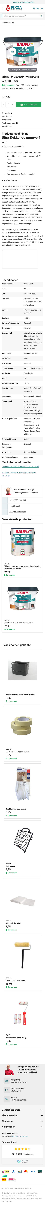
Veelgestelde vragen (17, 512)
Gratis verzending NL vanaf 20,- (31, 2)
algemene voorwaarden (24, 1198)
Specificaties (7, 116)
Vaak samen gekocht (10, 123)
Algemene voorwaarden (10, 1188)
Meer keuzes (7, 126)
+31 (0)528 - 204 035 (17, 500)
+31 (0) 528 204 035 (18, 1100)
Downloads (6, 120)
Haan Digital (33, 1193)
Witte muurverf (8, 23)
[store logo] (14, 8)
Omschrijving (7, 113)
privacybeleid (6, 1198)
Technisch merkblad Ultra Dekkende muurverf (20, 467)
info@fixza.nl (14, 506)
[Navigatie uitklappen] (4, 7)
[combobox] (22, 15)
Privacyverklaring (25, 1188)
